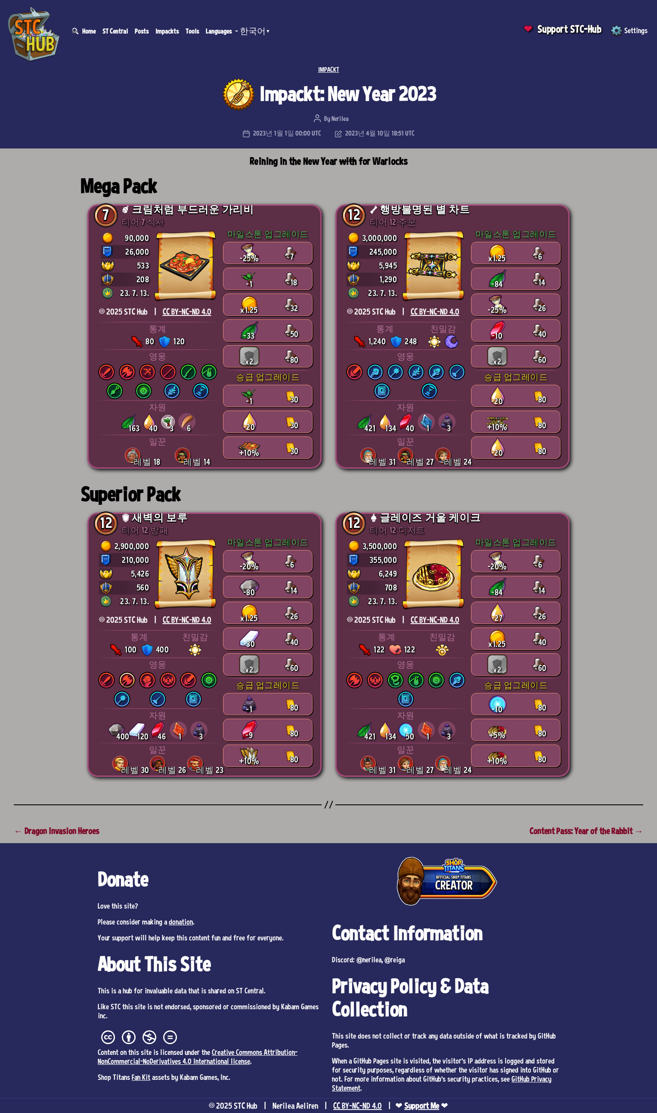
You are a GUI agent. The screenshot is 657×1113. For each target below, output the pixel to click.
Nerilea (340, 118)
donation (181, 921)
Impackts (167, 31)
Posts (142, 31)
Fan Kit (141, 1077)
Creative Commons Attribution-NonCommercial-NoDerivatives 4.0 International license (198, 1056)
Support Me (421, 1105)
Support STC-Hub (569, 29)
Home (89, 31)
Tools (192, 31)
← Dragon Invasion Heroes (56, 831)
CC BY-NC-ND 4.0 (187, 311)
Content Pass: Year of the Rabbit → (586, 831)
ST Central (115, 31)
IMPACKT (328, 69)
